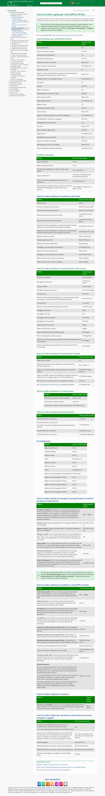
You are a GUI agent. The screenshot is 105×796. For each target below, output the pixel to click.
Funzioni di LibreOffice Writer (19, 20)
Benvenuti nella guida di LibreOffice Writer (18, 18)
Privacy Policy (25, 787)
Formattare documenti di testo (19, 42)
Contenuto (11, 10)
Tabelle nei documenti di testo (19, 47)
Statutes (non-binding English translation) (41, 787)
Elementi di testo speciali (18, 60)
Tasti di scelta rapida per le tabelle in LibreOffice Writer (62, 585)
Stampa (14, 77)
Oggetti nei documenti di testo (19, 48)
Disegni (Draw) (14, 86)
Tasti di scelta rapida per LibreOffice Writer (18, 28)
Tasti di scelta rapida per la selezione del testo (58, 196)
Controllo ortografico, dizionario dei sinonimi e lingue (19, 65)
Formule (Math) (14, 89)
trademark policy (44, 792)
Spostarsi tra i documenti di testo (20, 40)
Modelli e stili (15, 43)
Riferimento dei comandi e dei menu (18, 38)
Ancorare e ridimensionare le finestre (19, 25)
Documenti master (16, 74)
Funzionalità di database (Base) (18, 87)
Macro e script (14, 92)
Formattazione (43, 441)
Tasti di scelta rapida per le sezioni (52, 694)
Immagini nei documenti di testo (20, 45)
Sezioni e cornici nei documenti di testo (19, 51)
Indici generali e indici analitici (19, 53)
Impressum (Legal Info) (14, 787)
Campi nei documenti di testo (19, 55)
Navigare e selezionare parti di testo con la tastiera (52, 764)
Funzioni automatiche (17, 61)
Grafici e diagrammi (15, 91)
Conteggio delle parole (17, 31)
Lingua (29, 5)
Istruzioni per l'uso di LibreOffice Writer (20, 22)
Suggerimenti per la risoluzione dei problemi (19, 68)
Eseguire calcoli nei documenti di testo (19, 57)
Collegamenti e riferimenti (18, 76)
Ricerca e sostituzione (17, 79)
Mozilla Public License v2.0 (51, 789)
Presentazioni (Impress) (16, 84)
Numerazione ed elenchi (18, 63)
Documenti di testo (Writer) (17, 12)
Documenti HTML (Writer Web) (18, 81)
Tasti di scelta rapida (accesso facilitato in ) (53, 770)
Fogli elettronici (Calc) (16, 82)
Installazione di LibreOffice (17, 94)
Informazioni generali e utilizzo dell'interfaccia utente (18, 15)
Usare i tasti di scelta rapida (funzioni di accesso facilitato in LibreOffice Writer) (20, 34)
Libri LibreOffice (52, 779)
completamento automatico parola (49, 381)
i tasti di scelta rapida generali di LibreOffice (69, 35)
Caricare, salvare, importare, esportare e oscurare (18, 72)
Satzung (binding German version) (63, 787)
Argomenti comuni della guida (17, 95)
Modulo (14, 5)
